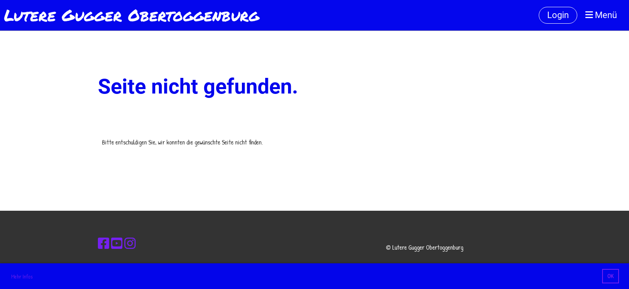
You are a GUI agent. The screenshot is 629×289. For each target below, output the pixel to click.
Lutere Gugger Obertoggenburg (131, 15)
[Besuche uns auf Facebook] (103, 243)
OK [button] (610, 276)
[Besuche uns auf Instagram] (130, 243)
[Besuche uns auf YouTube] (116, 243)
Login (558, 15)
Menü (601, 15)
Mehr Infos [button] (21, 276)
